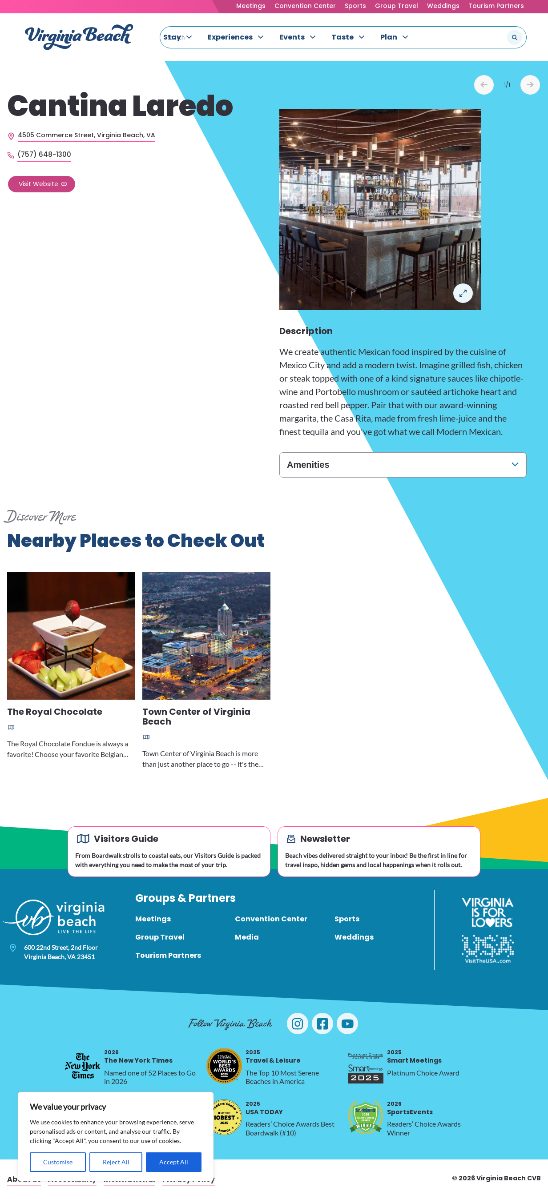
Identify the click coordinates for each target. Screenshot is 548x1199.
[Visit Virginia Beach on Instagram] (297, 1023)
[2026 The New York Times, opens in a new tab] (83, 1065)
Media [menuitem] (247, 937)
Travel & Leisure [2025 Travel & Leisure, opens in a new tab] (273, 1056)
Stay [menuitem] (172, 37)
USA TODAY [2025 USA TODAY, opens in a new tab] (264, 1108)
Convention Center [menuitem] (271, 919)
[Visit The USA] (488, 949)
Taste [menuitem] (342, 37)
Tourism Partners (496, 5)
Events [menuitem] (292, 37)
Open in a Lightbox (463, 293)
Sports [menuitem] (346, 919)
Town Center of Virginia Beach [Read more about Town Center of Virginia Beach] (196, 717)
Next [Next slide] (530, 85)
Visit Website (38, 183)
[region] (116, 1136)
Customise (58, 1162)
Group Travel (396, 5)
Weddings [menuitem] (354, 937)
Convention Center (305, 5)
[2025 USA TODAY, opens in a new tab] (224, 1117)
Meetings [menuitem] (153, 919)
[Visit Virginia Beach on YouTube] (347, 1023)
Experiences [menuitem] (230, 37)
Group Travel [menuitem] (160, 937)
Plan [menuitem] (388, 37)
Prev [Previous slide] (484, 85)
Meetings (251, 5)
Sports (355, 5)
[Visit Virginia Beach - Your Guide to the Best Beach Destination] (79, 37)
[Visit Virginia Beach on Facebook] (322, 1023)
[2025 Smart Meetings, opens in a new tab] (365, 1065)
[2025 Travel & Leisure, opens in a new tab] (224, 1065)
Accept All (173, 1162)
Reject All (116, 1162)
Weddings (443, 5)
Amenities (308, 465)
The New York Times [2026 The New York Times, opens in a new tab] (138, 1056)
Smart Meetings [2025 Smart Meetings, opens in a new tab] (414, 1056)
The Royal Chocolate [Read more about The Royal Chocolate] (54, 712)
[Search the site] (485, 37)
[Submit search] (514, 37)
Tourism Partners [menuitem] (168, 955)
